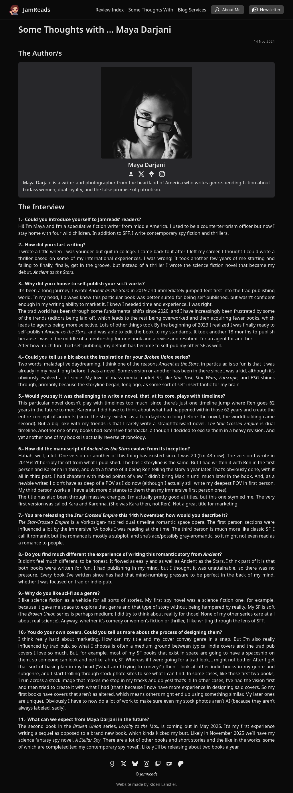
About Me (227, 10)
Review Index (110, 10)
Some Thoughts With (150, 10)
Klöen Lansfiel (163, 784)
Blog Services (192, 10)
